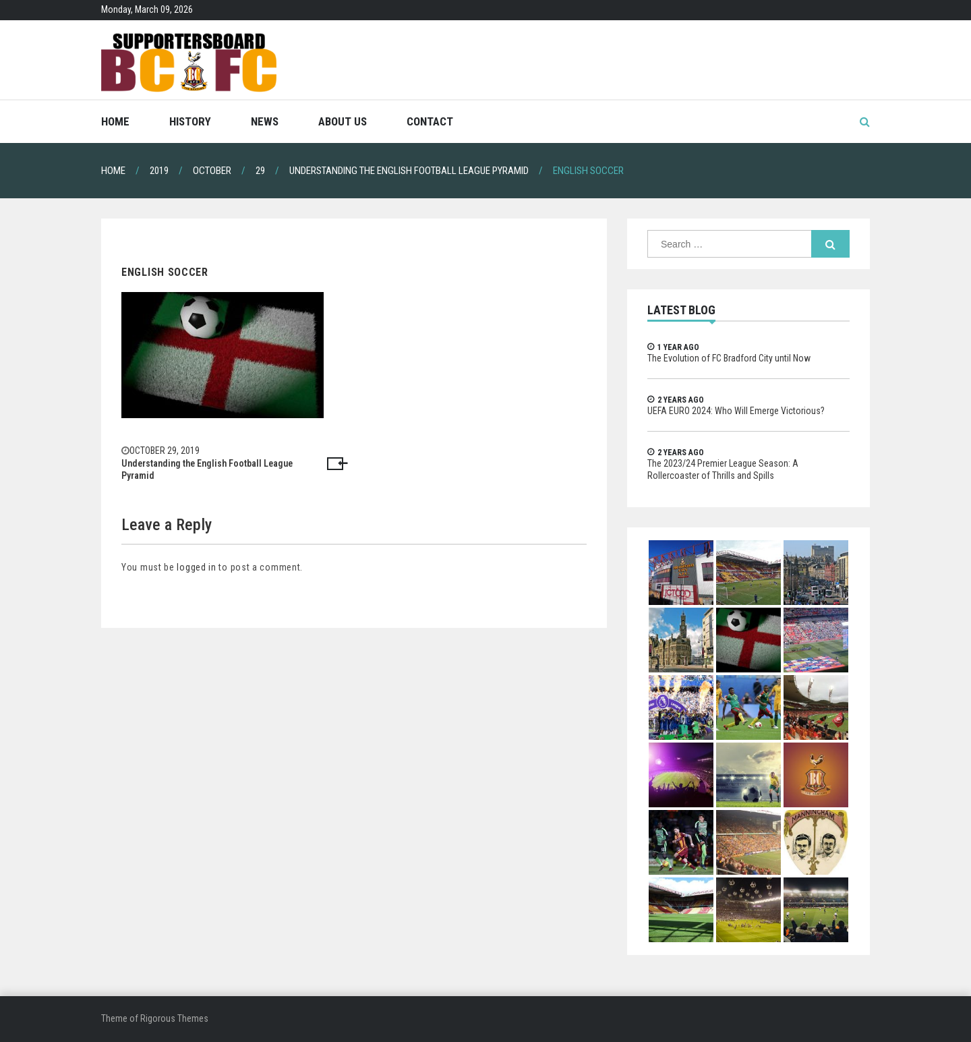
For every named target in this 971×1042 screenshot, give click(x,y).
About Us (342, 121)
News (264, 121)
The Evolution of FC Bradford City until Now (729, 358)
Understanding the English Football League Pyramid (207, 469)
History (190, 121)
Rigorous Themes (174, 1018)
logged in (196, 567)
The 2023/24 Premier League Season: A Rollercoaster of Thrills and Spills (722, 469)
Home (115, 121)
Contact (430, 121)
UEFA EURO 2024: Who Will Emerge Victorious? (736, 410)
